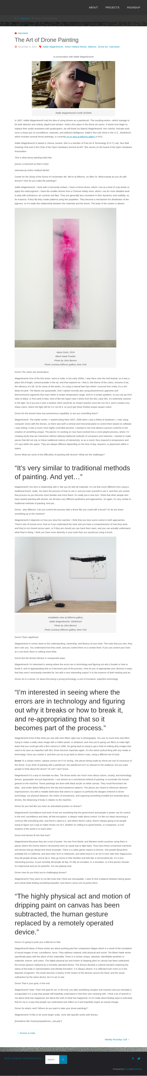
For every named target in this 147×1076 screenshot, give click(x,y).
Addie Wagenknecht (53, 46)
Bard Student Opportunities (23, 1059)
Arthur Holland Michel (75, 46)
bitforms (92, 46)
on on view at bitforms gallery (81, 136)
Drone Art (103, 46)
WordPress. (137, 1069)
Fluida (126, 1069)
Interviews (25, 18)
